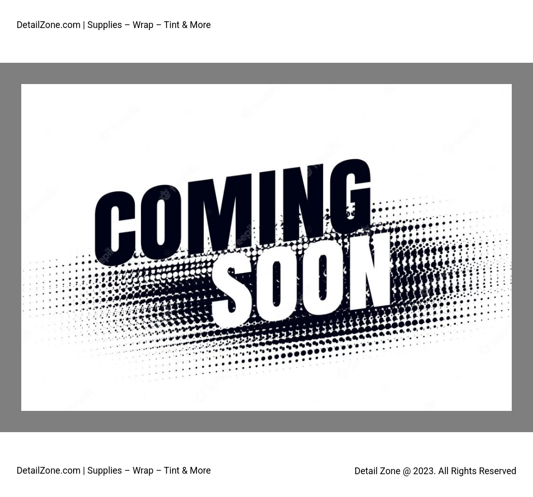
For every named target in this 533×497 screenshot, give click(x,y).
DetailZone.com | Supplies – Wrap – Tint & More (114, 25)
